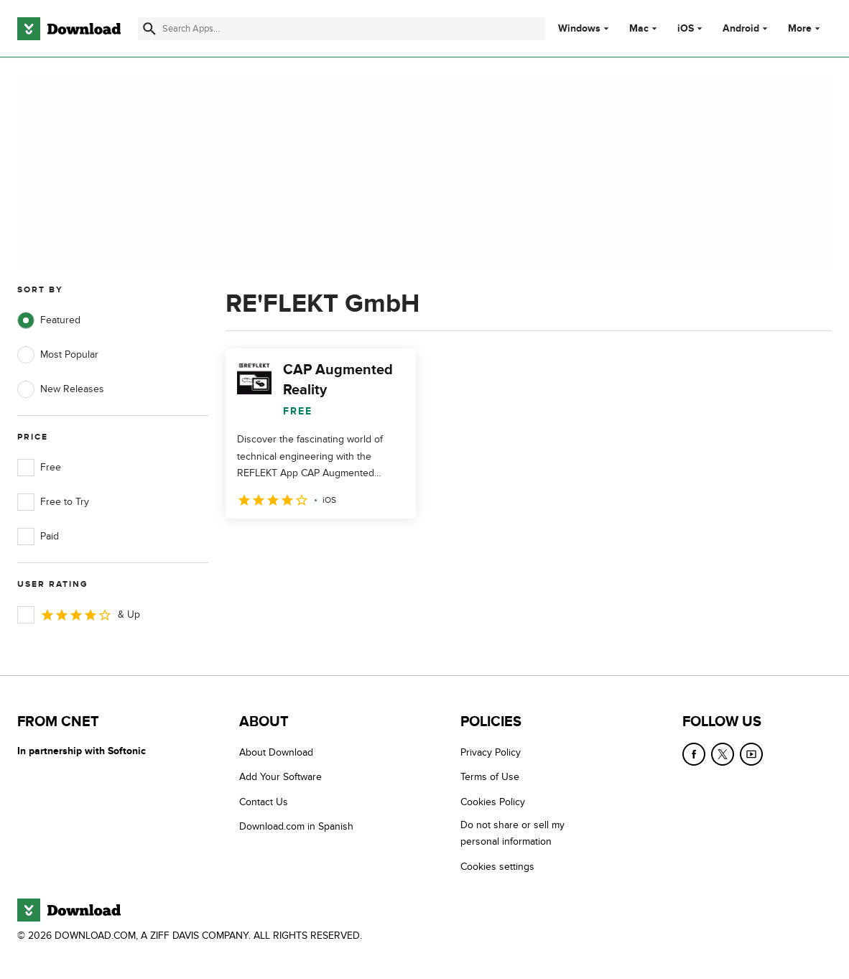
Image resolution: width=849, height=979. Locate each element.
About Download (276, 752)
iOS (685, 29)
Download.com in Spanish (296, 826)
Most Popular (57, 354)
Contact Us (263, 802)
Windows (579, 29)
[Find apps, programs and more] (341, 28)
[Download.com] (69, 28)
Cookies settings (497, 866)
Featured (48, 320)
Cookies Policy (492, 802)
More (805, 28)
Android (741, 29)
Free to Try (53, 502)
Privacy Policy (490, 752)
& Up (78, 614)
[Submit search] (149, 28)
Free (39, 467)
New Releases (60, 389)
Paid (38, 536)
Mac (639, 29)
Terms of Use (489, 777)
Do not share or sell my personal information (512, 833)
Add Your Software (280, 777)
